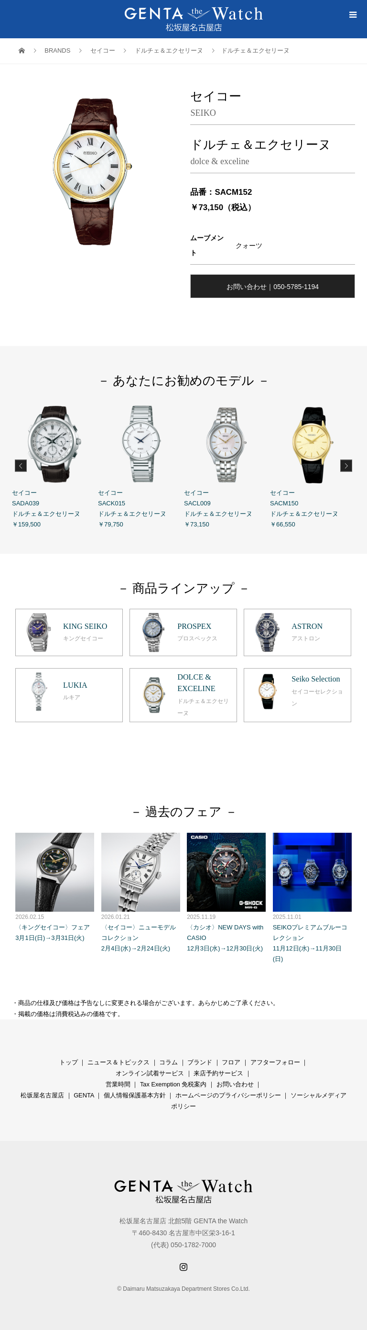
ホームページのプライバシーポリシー (228, 1095)
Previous (21, 465)
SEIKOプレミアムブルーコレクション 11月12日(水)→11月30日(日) (312, 898)
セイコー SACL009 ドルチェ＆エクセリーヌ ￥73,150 (227, 465)
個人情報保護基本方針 (135, 1095)
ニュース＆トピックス (118, 1062)
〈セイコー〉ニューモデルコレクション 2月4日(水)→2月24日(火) (140, 892)
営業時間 (118, 1084)
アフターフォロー (275, 1062)
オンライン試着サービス (150, 1073)
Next (346, 465)
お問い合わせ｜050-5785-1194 (273, 287)
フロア (231, 1062)
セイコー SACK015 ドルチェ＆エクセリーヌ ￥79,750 (141, 465)
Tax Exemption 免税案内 (173, 1084)
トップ (68, 1062)
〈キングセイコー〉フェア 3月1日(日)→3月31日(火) (54, 887)
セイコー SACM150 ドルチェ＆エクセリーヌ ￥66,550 (313, 465)
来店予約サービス (218, 1073)
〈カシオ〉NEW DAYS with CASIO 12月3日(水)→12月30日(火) (226, 892)
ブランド (199, 1062)
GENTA (84, 1095)
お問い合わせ (235, 1084)
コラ (165, 1062)
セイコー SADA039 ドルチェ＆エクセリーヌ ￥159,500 (55, 465)
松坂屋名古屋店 (42, 1095)
